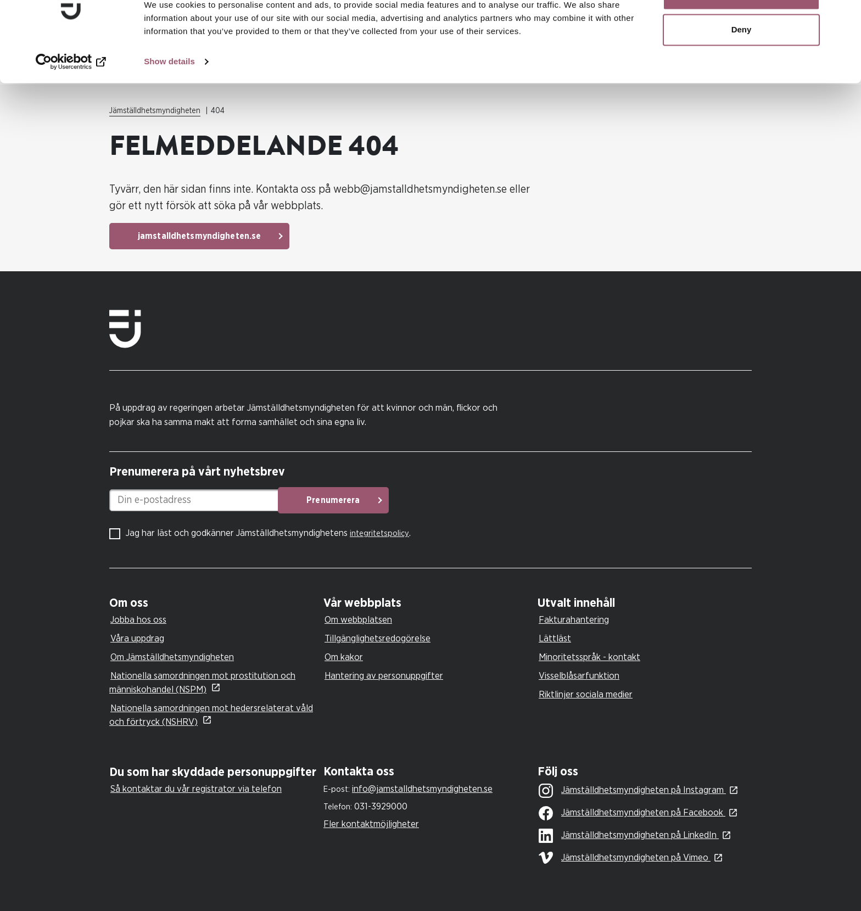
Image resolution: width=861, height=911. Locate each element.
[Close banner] (844, 17)
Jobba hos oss (138, 619)
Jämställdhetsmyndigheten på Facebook (632, 813)
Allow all (741, 28)
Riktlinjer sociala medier (586, 694)
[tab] (213, 603)
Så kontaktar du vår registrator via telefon (196, 788)
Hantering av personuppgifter (384, 675)
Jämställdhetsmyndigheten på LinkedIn (629, 835)
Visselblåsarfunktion (579, 675)
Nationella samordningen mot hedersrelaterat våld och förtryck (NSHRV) (211, 714)
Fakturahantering (574, 619)
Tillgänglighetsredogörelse (378, 638)
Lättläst (555, 638)
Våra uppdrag (137, 638)
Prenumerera (378, 500)
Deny (741, 65)
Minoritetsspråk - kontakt (589, 657)
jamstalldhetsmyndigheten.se (199, 236)
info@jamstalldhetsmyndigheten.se (422, 788)
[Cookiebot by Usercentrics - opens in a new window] (71, 96)
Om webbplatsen (358, 619)
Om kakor (344, 657)
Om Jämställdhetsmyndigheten (172, 657)
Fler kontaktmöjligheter (371, 824)
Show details (169, 96)
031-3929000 (380, 806)
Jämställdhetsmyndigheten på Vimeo (625, 858)
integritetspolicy (379, 533)
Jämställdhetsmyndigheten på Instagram (632, 790)
